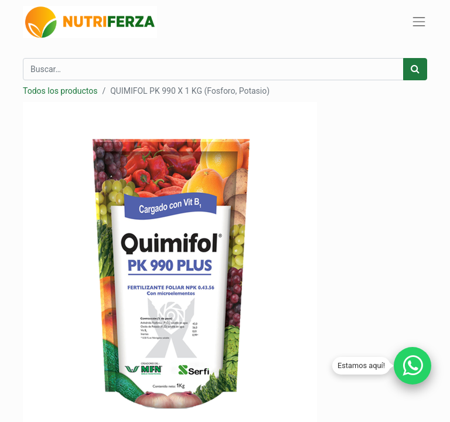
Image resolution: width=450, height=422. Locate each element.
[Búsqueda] (415, 69)
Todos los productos (60, 91)
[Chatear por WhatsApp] (412, 365)
